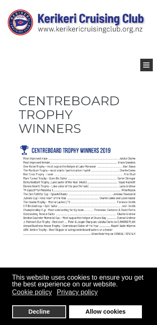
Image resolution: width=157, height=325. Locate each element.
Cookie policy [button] (32, 292)
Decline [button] (39, 311)
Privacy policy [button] (77, 292)
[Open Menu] (146, 65)
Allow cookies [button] (105, 311)
